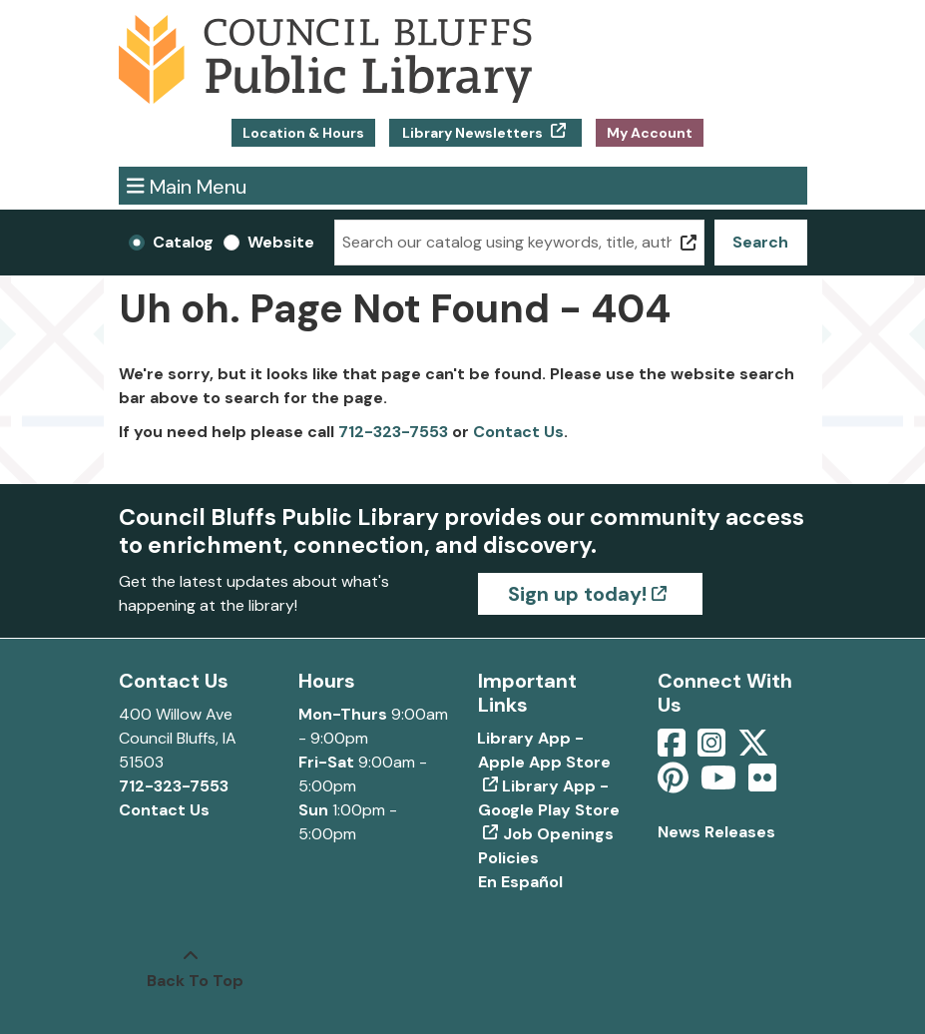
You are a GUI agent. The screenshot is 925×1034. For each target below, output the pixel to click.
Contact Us (518, 431)
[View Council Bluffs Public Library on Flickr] (762, 784)
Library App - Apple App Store (544, 750)
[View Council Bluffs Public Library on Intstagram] (713, 749)
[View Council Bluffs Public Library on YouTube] (720, 784)
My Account (650, 133)
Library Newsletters (472, 133)
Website (280, 242)
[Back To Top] (190, 969)
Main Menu (186, 185)
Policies (508, 857)
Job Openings (558, 833)
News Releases (716, 831)
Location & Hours (303, 133)
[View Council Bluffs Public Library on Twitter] (755, 749)
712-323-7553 (393, 431)
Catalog (183, 242)
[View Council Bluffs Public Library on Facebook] (674, 749)
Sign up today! (577, 594)
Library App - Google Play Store (549, 798)
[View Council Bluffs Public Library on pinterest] (675, 784)
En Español (520, 881)
